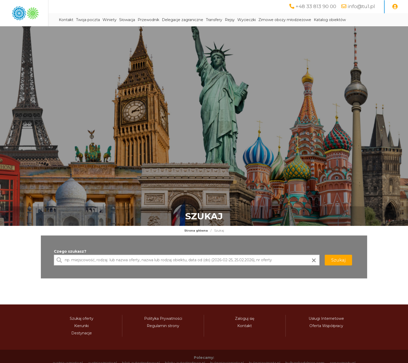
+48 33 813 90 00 (314, 6)
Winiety (155, 20)
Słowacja (173, 20)
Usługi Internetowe (326, 318)
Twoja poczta (133, 20)
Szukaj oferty (81, 318)
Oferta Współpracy (326, 326)
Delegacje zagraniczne (228, 20)
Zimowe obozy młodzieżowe (330, 20)
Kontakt (111, 20)
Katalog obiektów (375, 20)
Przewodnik (194, 20)
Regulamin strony (163, 326)
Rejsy (275, 20)
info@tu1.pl (361, 6)
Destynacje (81, 333)
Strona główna (196, 231)
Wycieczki (292, 20)
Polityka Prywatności (163, 318)
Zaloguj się (244, 318)
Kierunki (81, 326)
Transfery (259, 20)
